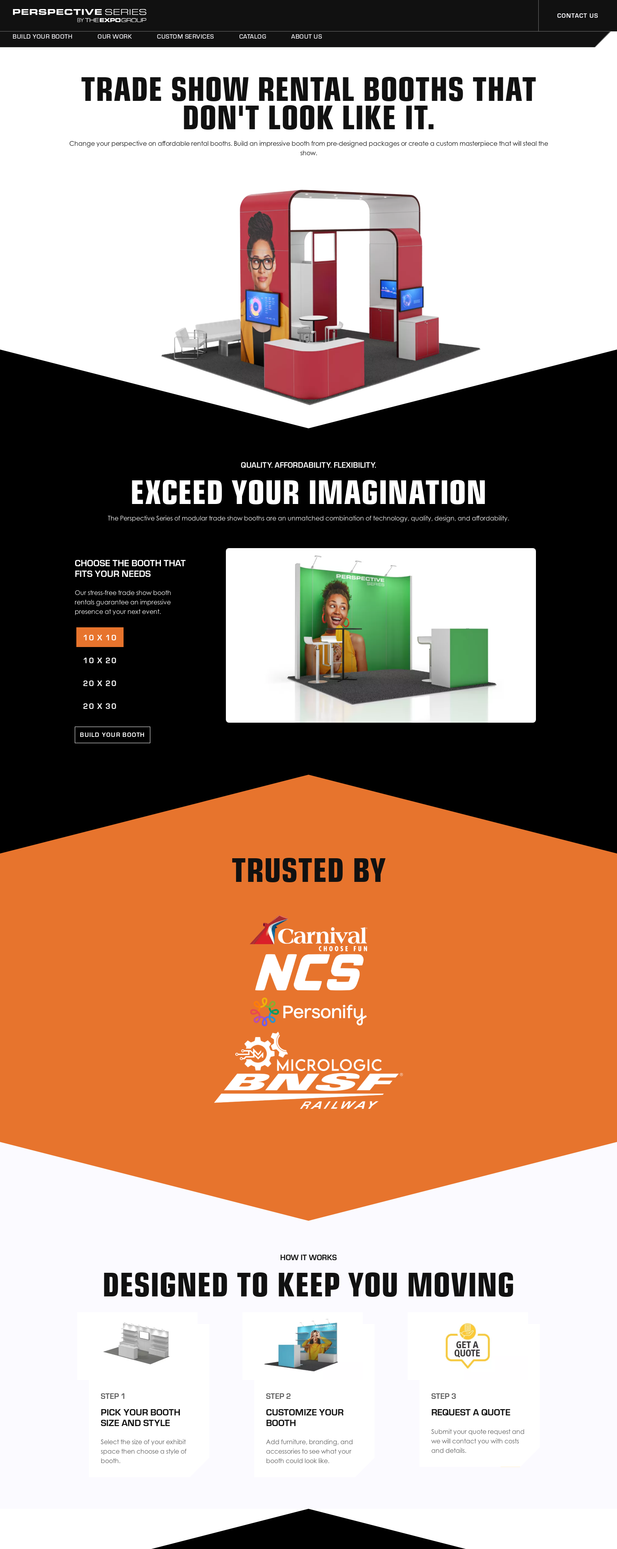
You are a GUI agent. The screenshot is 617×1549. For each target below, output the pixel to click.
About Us (306, 42)
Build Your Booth (42, 42)
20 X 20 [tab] (100, 682)
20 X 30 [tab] (100, 705)
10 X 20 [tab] (100, 660)
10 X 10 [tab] (100, 637)
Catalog (252, 42)
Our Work (115, 42)
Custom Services (185, 42)
